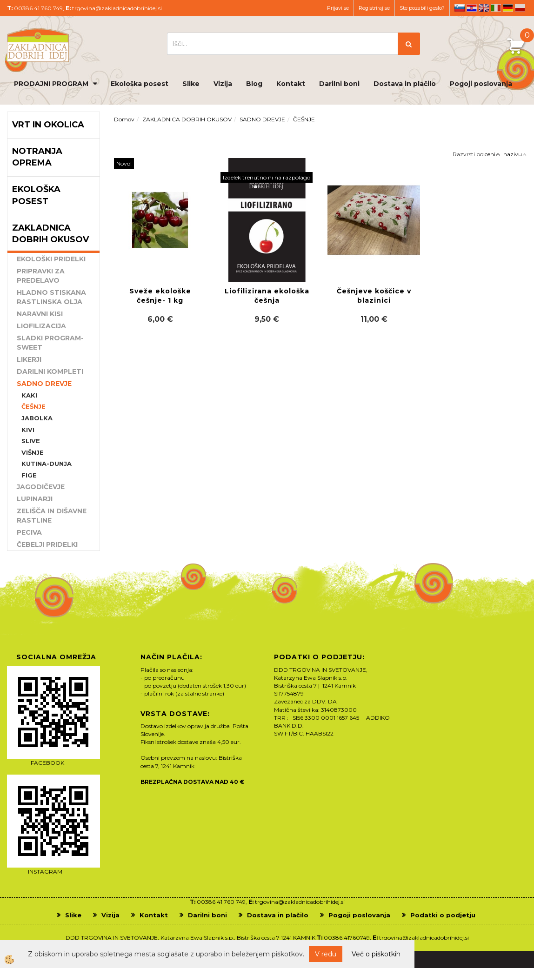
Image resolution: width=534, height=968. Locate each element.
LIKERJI (29, 359)
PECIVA (29, 532)
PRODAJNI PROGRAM (51, 84)
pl (520, 8)
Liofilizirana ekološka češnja (267, 296)
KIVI (27, 429)
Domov (124, 119)
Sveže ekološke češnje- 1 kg (160, 296)
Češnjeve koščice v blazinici (374, 296)
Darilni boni (339, 84)
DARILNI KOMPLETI (50, 371)
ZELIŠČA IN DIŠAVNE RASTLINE (52, 515)
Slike (191, 84)
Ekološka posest (139, 84)
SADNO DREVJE (44, 383)
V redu (325, 954)
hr (472, 8)
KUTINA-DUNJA (46, 463)
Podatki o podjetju (442, 915)
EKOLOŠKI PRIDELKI (51, 259)
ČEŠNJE (33, 406)
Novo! (124, 163)
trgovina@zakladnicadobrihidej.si (117, 8)
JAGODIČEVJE (41, 487)
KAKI (29, 395)
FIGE (29, 475)
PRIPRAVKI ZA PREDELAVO (41, 276)
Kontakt (290, 84)
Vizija (223, 84)
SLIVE (30, 440)
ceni (493, 154)
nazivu (515, 154)
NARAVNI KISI (40, 314)
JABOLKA (37, 418)
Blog (254, 84)
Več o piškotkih (376, 954)
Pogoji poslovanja (481, 84)
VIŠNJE (32, 452)
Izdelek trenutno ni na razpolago (266, 177)
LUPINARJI (35, 499)
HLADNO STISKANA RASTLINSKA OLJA (51, 297)
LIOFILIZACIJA (41, 326)
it (496, 8)
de (508, 8)
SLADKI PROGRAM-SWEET (50, 342)
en (484, 8)
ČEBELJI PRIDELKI (47, 544)
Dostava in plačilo (405, 84)
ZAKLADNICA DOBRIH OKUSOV (187, 119)
